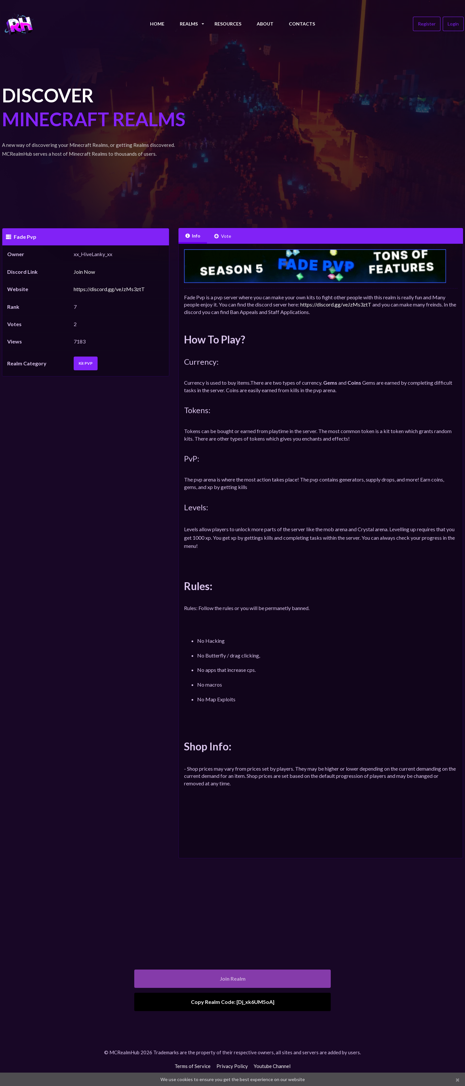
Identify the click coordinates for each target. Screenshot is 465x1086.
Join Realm (233, 978)
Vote (222, 236)
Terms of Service (193, 1066)
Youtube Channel (272, 1066)
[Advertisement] (320, 131)
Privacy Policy (232, 1066)
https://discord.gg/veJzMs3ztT (109, 289)
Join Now (84, 272)
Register (427, 23)
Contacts (302, 23)
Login (453, 23)
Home (157, 23)
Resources (227, 23)
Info (193, 235)
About (265, 23)
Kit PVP (86, 363)
